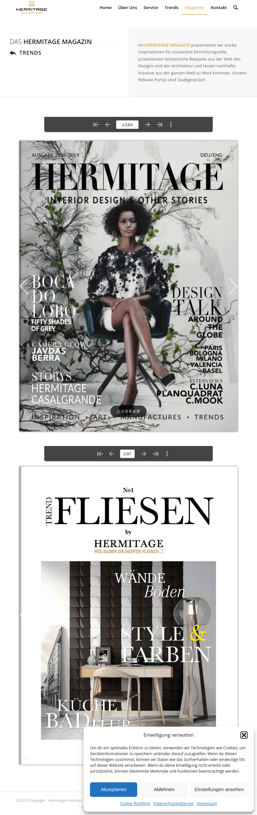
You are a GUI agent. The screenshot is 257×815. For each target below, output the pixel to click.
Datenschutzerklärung (173, 803)
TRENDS (30, 52)
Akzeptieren (113, 789)
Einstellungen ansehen (219, 789)
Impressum (207, 803)
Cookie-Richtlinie (135, 803)
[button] (244, 735)
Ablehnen (164, 789)
